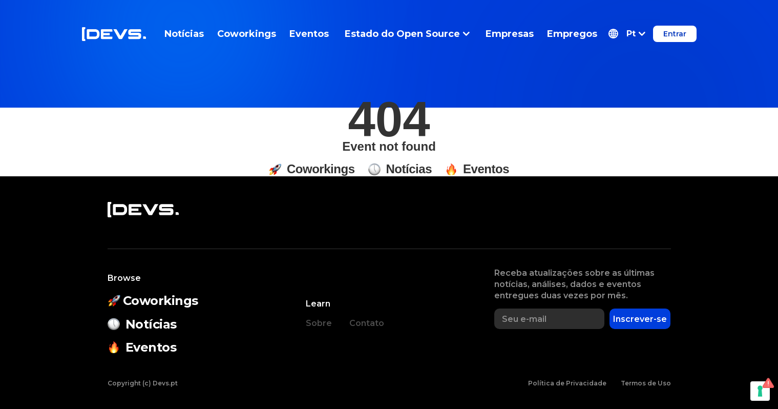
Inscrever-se (640, 319)
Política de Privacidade (567, 383)
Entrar (674, 33)
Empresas (510, 33)
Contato (366, 323)
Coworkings (246, 33)
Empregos (572, 33)
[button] (626, 34)
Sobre (319, 323)
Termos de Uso (646, 383)
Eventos (309, 33)
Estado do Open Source (407, 33)
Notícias (184, 33)
